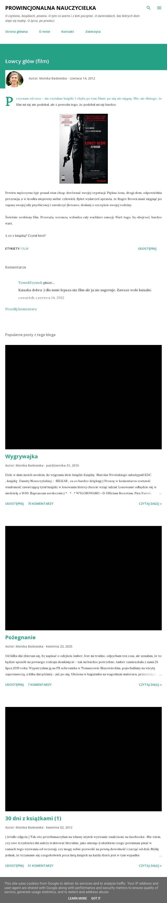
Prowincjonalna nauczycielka (50, 7)
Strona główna (16, 31)
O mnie (44, 31)
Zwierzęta (93, 31)
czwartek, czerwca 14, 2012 (41, 297)
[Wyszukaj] (148, 7)
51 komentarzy (40, 865)
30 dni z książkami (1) (33, 818)
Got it (96, 898)
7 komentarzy (40, 684)
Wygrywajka (21, 456)
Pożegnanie (20, 637)
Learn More (77, 898)
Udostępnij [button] (147, 248)
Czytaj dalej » (150, 503)
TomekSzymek (30, 282)
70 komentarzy (40, 503)
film (24, 248)
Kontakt (67, 31)
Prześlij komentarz (21, 309)
